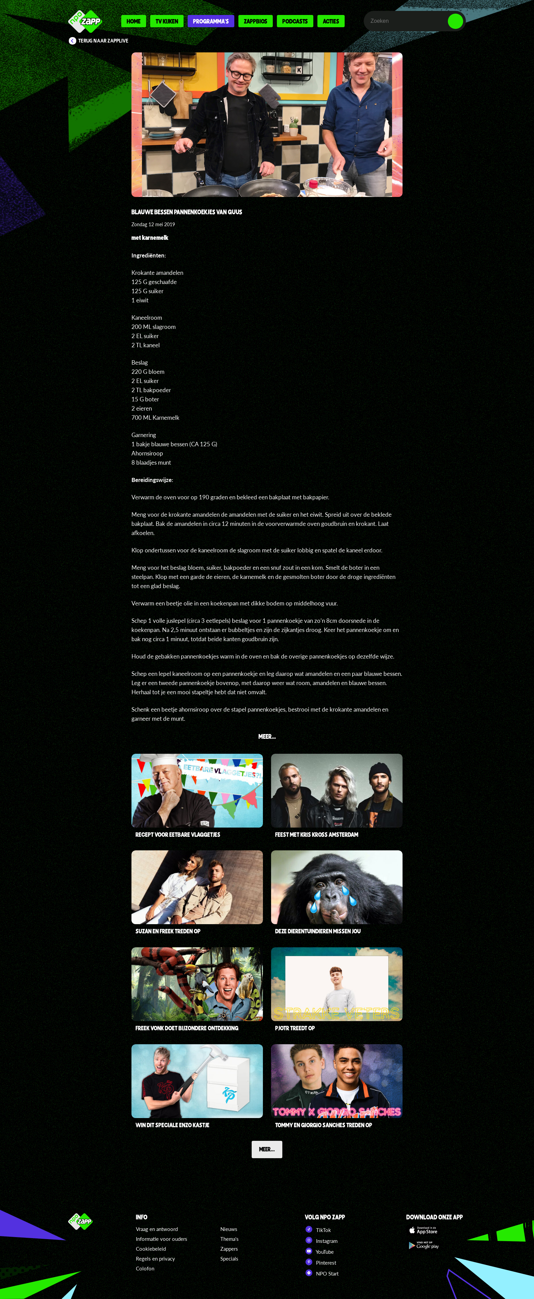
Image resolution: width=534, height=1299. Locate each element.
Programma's (211, 21)
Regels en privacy (155, 1258)
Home (134, 21)
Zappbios (255, 21)
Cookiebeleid (151, 1249)
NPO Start (322, 1273)
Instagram (321, 1240)
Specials (229, 1258)
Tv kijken (167, 21)
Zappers (229, 1249)
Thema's (229, 1239)
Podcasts (295, 21)
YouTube (319, 1251)
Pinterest (320, 1262)
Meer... (267, 1149)
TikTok (318, 1229)
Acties (331, 21)
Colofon (145, 1268)
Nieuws (228, 1229)
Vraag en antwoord (157, 1229)
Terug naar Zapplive (103, 41)
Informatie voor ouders (161, 1239)
